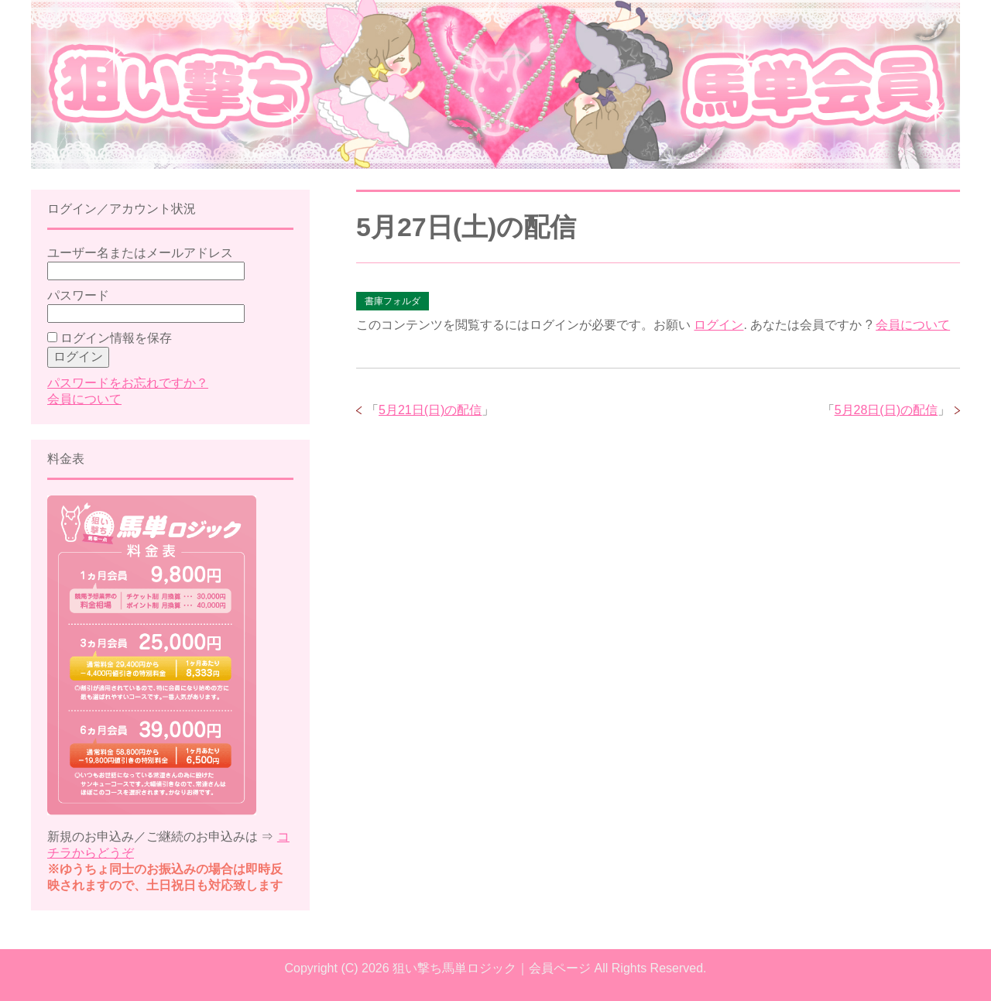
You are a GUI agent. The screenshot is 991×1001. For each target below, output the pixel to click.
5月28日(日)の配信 (886, 410)
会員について (913, 324)
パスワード (78, 295)
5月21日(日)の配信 (430, 410)
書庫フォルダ (392, 301)
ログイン (718, 324)
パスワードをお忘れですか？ (127, 382)
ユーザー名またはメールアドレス (140, 252)
